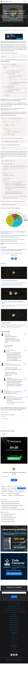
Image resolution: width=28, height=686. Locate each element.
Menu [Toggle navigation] (25, 1)
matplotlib (15, 154)
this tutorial (17, 237)
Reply (25, 350)
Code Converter (20, 41)
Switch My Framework (16, 253)
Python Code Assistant (10, 408)
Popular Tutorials (5, 512)
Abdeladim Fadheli (4, 30)
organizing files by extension (16, 239)
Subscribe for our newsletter (8, 431)
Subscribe (14, 596)
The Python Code (6, 2)
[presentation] (8, 427)
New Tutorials (4, 499)
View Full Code (5, 253)
